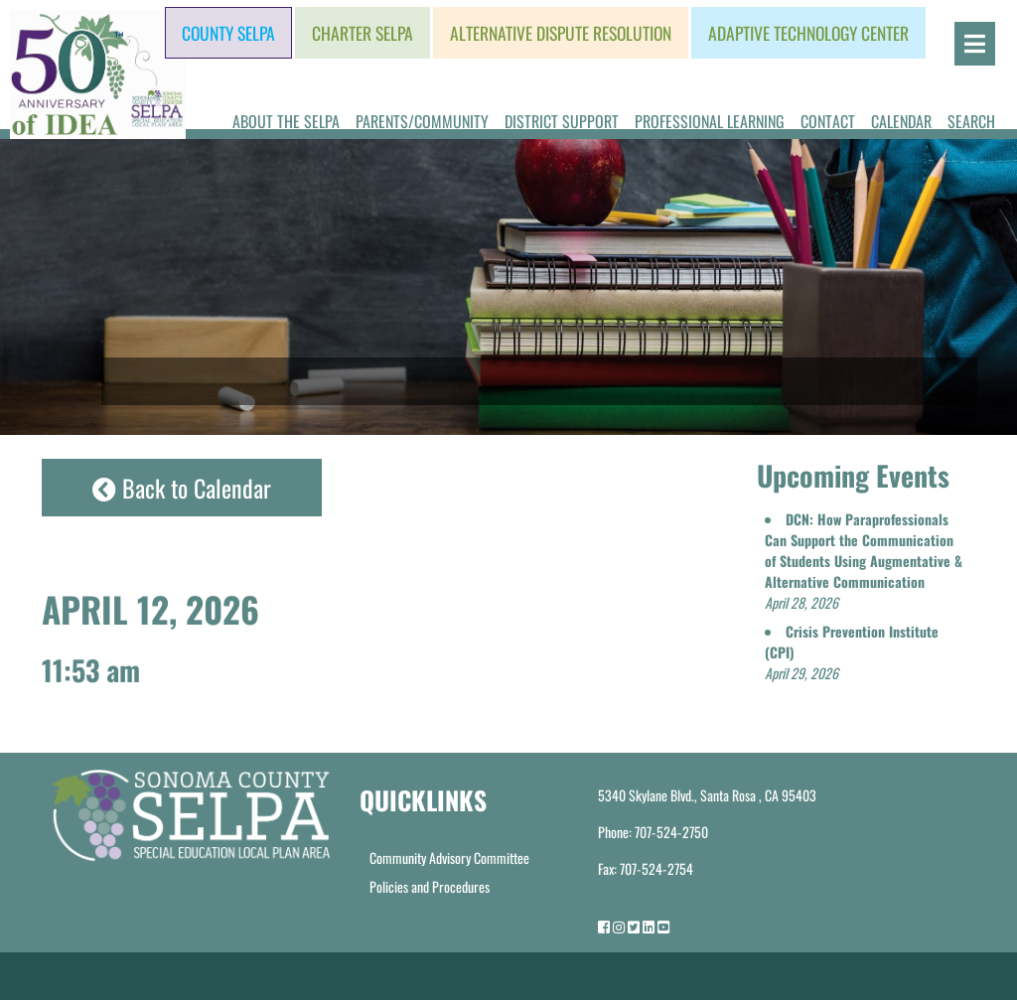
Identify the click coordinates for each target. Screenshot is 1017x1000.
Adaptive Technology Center (808, 33)
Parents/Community (422, 121)
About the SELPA (286, 121)
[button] (863, 560)
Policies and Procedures (429, 886)
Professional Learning (710, 121)
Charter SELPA (362, 33)
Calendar (901, 121)
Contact (827, 121)
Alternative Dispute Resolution (560, 33)
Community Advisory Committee (449, 857)
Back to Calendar (181, 487)
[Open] (974, 44)
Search (971, 121)
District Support (562, 121)
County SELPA (228, 33)
